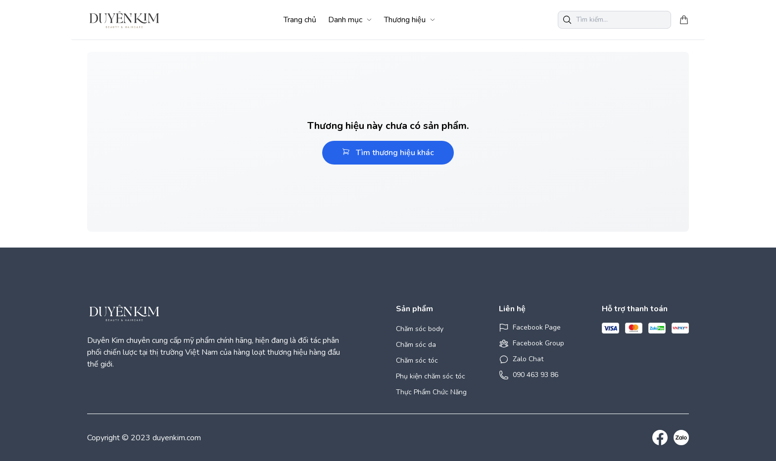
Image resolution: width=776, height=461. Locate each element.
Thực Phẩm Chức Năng (431, 392)
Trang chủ (300, 19)
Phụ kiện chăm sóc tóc (430, 376)
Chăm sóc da (416, 344)
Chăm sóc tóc (417, 360)
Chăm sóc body (419, 329)
